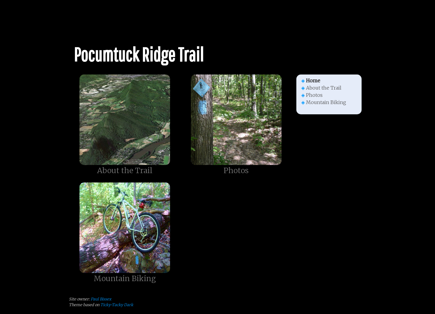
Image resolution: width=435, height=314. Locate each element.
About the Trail (323, 88)
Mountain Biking (326, 102)
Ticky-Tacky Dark (116, 304)
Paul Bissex (101, 299)
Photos (314, 95)
